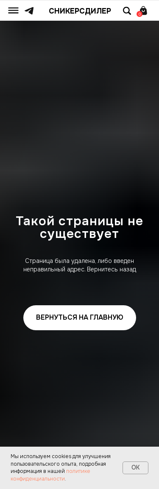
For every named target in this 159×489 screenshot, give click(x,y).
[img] (13, 10)
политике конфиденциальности (50, 475)
